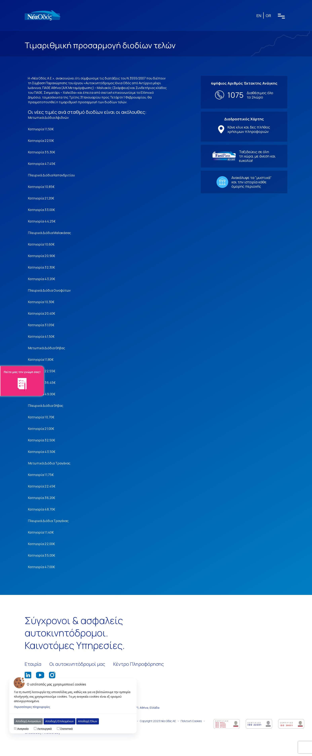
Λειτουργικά (44, 728)
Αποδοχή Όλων (87, 721)
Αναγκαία (22, 728)
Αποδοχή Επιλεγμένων (59, 721)
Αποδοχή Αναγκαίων (28, 721)
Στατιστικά (66, 728)
